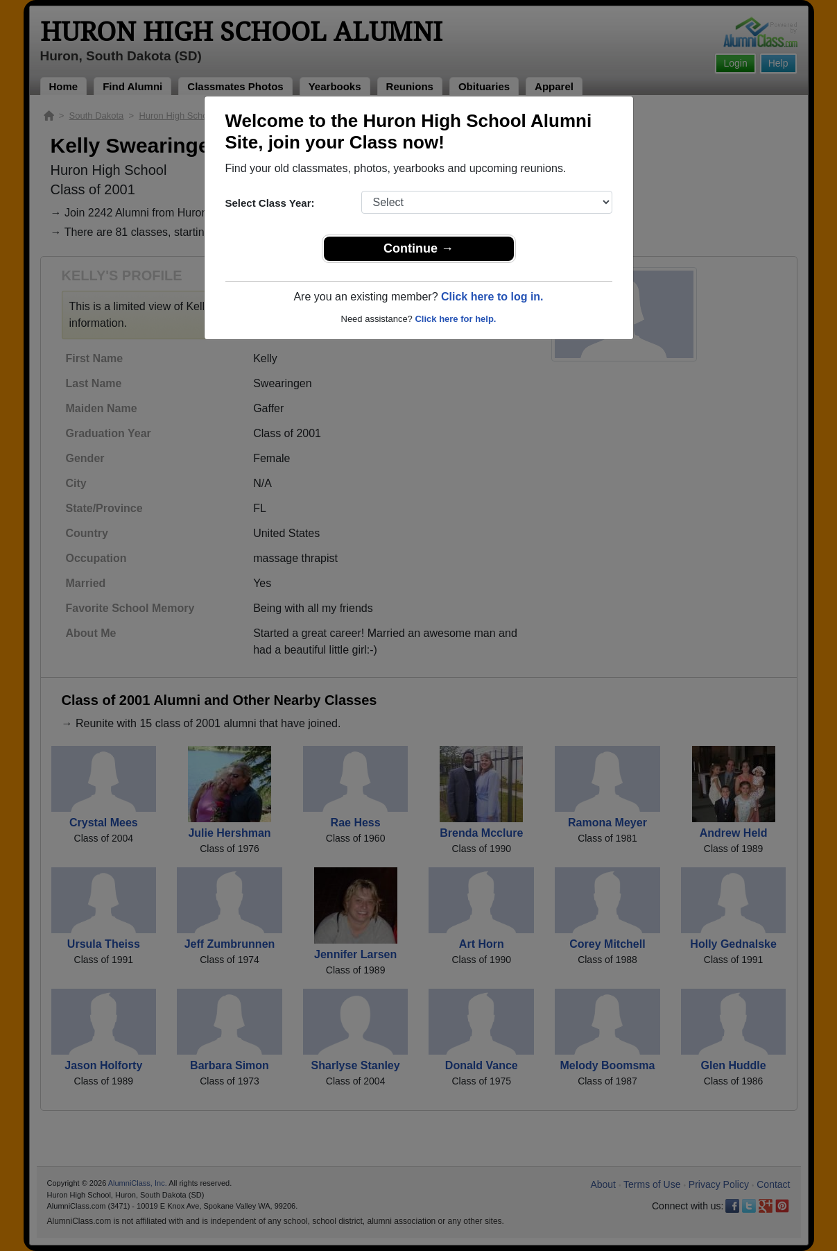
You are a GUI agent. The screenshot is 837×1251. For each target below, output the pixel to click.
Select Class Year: (270, 203)
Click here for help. (455, 319)
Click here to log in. (492, 297)
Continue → (418, 248)
